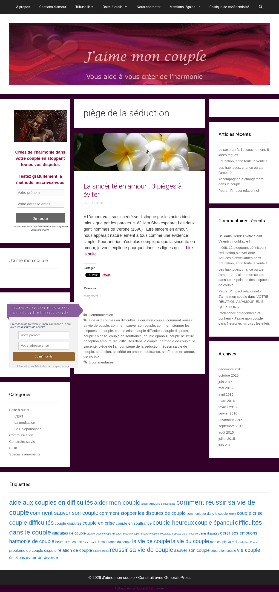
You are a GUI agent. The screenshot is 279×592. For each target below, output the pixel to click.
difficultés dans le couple (138, 341)
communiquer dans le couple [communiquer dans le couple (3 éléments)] (207, 513)
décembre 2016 (230, 369)
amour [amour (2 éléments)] (144, 503)
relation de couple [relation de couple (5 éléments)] (75, 550)
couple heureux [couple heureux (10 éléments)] (173, 522)
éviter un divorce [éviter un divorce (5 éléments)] (42, 557)
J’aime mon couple (28, 260)
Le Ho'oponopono (28, 429)
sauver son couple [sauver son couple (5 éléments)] (192, 550)
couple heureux (182, 336)
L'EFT (19, 416)
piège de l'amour (111, 346)
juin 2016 (226, 382)
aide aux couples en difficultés (112, 320)
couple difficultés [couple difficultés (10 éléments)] (31, 522)
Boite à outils (117, 7)
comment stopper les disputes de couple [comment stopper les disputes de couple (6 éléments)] (142, 513)
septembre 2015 (231, 426)
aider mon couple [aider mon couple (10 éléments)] (117, 502)
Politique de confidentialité (229, 7)
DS (221, 236)
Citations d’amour (52, 7)
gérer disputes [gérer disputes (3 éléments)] (209, 533)
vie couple (91, 357)
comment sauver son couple (133, 325)
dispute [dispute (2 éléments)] (91, 533)
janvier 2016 (228, 413)
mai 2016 (226, 388)
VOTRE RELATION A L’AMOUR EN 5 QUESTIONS (243, 302)
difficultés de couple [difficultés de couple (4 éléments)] (69, 533)
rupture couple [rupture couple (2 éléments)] (101, 550)
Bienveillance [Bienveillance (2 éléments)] (168, 503)
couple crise (124, 331)
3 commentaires (101, 362)
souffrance (152, 352)
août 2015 (226, 432)
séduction (103, 352)
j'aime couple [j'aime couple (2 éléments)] (90, 542)
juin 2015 (226, 445)
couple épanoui (156, 336)
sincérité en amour (127, 352)
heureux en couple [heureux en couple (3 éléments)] (68, 542)
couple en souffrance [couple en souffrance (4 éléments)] (134, 523)
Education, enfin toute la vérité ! (243, 161)
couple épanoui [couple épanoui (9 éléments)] (214, 522)
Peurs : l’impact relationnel (239, 190)
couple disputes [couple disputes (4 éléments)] (68, 523)
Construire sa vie (22, 441)
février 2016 (228, 407)
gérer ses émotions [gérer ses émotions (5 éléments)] (238, 533)
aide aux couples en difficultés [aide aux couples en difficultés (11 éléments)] (51, 502)
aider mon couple (151, 320)
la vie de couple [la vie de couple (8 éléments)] (151, 541)
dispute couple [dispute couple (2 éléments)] (104, 533)
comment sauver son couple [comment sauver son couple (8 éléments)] (64, 513)
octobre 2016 (229, 375)
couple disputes (176, 331)
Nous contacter (149, 7)
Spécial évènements (24, 454)
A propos (23, 7)
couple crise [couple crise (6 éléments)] (250, 513)
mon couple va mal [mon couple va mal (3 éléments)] (223, 542)
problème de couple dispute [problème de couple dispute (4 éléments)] (33, 550)
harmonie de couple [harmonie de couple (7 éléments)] (31, 541)
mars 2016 (227, 401)
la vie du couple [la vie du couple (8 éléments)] (190, 541)
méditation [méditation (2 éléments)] (243, 542)
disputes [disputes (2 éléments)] (117, 533)
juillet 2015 (227, 438)
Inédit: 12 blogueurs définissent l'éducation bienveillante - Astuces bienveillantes (242, 253)
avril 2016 (226, 394)
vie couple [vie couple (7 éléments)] (248, 550)
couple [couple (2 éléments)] (232, 513)
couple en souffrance (125, 336)
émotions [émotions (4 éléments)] (17, 557)
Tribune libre (84, 7)
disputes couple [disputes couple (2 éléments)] (131, 533)
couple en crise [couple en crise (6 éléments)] (99, 523)
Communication (101, 315)
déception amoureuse (100, 341)
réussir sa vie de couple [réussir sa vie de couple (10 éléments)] (141, 549)
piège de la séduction (143, 346)
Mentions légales (187, 7)
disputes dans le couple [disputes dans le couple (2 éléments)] (185, 533)
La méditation (24, 422)
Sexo (13, 448)
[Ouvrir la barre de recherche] (260, 7)
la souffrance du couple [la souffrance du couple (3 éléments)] (114, 542)
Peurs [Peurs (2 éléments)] (253, 542)
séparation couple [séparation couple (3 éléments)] (223, 550)
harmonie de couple (175, 341)
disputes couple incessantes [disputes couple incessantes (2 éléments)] (156, 533)
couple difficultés (148, 331)
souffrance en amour (178, 352)
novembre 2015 (230, 420)
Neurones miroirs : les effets (248, 323)
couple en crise (95, 336)
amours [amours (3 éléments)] (154, 503)
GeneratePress (177, 577)
